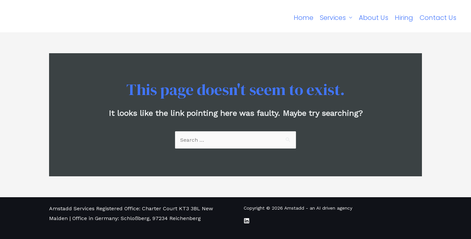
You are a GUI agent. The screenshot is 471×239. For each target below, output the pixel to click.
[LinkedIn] (247, 221)
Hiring (404, 17)
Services (333, 17)
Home (303, 17)
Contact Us (438, 17)
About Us (373, 17)
